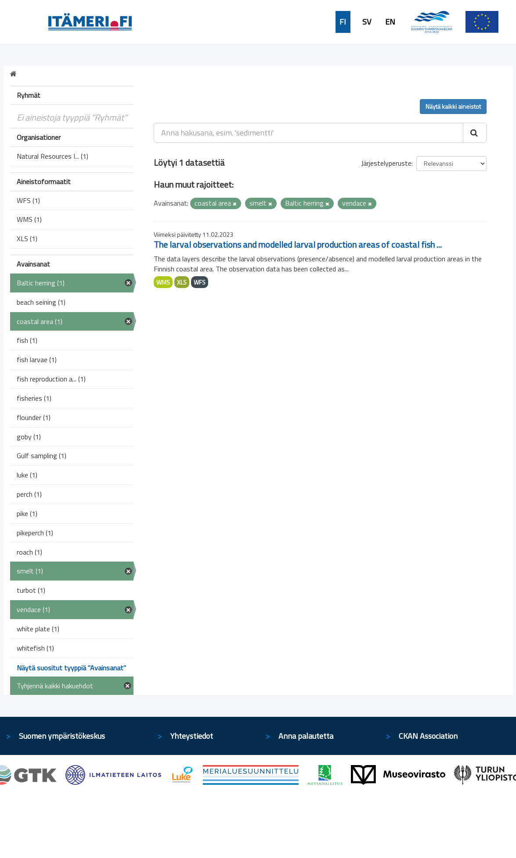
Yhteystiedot (191, 736)
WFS (200, 282)
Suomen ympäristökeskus (62, 736)
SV (366, 22)
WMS (163, 282)
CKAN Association (428, 736)
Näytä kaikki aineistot (453, 106)
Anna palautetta (305, 736)
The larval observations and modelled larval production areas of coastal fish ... (298, 244)
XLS (182, 282)
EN (390, 22)
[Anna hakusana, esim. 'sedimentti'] (308, 133)
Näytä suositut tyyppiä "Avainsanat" (71, 667)
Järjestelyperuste (386, 163)
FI (342, 22)
